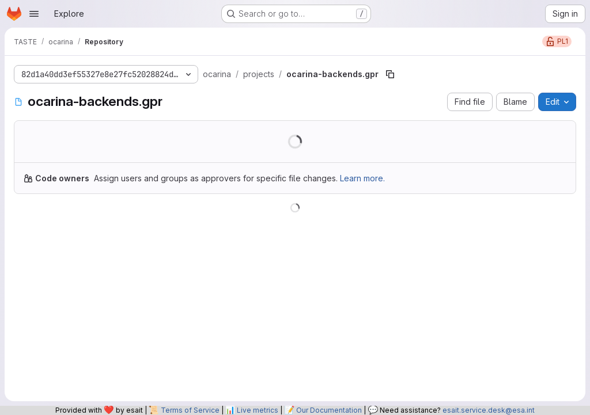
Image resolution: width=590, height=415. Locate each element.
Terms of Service (190, 410)
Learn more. (362, 178)
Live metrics (257, 410)
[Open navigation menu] (34, 14)
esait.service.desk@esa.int (488, 410)
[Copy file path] (390, 74)
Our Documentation (329, 410)
